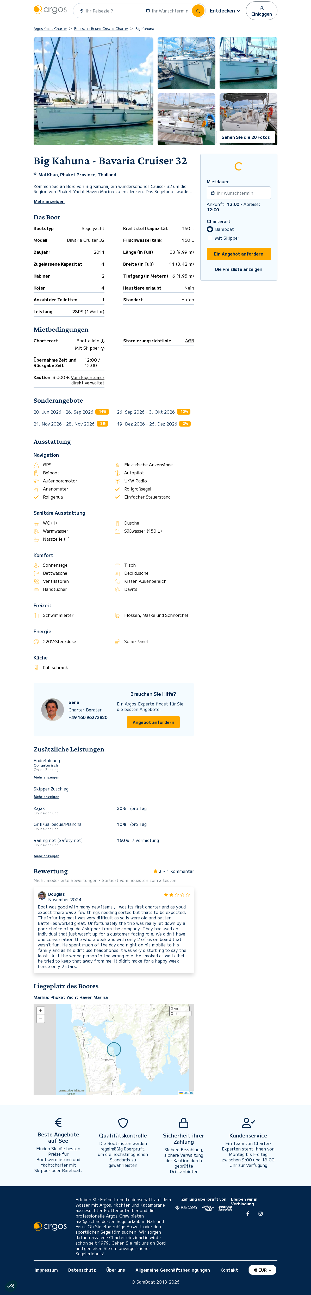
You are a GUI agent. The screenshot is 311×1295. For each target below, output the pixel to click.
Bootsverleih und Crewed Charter (101, 28)
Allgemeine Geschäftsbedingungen (172, 1270)
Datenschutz (82, 1270)
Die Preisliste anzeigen (238, 269)
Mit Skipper (227, 238)
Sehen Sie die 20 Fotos (246, 137)
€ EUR (261, 1270)
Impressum (46, 1270)
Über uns (115, 1270)
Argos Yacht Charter (50, 28)
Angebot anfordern (153, 722)
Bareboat (224, 229)
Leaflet (186, 1093)
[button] (226, 11)
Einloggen (261, 11)
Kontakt (229, 1270)
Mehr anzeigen (46, 777)
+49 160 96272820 (88, 717)
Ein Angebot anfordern (238, 254)
